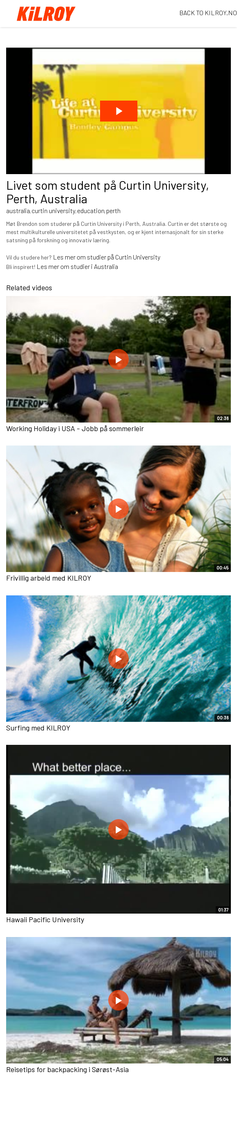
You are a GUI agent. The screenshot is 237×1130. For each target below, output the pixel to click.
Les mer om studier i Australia (77, 266)
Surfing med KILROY (38, 727)
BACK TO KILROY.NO (208, 12)
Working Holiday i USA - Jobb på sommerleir (75, 428)
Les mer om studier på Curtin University (106, 257)
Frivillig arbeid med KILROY (48, 577)
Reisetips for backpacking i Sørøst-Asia (67, 1069)
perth (113, 210)
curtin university (53, 210)
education (91, 210)
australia (18, 210)
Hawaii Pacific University (45, 919)
